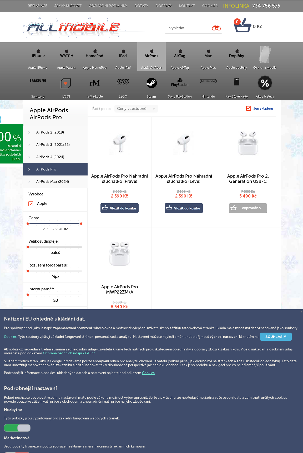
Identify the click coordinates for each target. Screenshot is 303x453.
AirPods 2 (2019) (50, 132)
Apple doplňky (236, 68)
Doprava (164, 6)
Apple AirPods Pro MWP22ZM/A (119, 289)
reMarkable (95, 96)
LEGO (123, 96)
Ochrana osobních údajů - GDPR (69, 353)
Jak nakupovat (68, 6)
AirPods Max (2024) (52, 181)
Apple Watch (66, 68)
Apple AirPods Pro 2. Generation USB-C (248, 178)
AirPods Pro (46, 169)
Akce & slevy (265, 96)
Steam (151, 96)
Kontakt (187, 6)
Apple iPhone (37, 68)
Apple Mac (208, 68)
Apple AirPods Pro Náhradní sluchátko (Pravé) (119, 178)
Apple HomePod (95, 68)
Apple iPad (123, 68)
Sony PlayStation (180, 96)
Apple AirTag (180, 68)
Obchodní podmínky (108, 6)
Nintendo (208, 96)
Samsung (37, 96)
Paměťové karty (236, 96)
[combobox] (136, 109)
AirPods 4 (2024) (50, 157)
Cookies (209, 6)
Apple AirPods (151, 68)
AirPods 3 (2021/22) (53, 144)
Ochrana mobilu (265, 68)
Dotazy (141, 6)
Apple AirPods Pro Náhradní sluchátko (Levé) (183, 178)
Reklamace (37, 6)
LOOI (66, 96)
